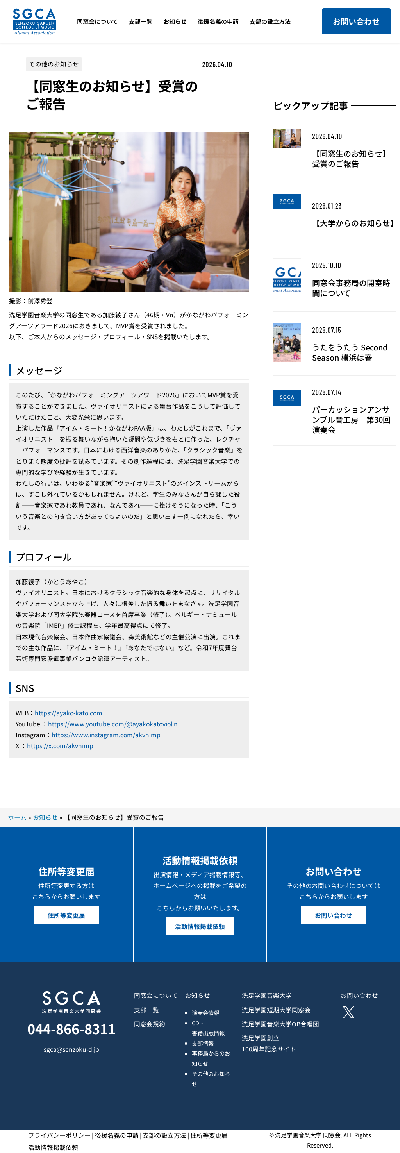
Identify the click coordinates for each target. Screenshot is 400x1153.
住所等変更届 (66, 914)
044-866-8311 (71, 1028)
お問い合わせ (356, 21)
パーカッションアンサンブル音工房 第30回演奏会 (351, 419)
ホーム (17, 817)
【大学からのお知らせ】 (354, 223)
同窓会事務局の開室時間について (351, 288)
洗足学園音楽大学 (267, 995)
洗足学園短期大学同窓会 (276, 1009)
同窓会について (156, 995)
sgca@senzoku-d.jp (71, 1049)
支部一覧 (146, 1009)
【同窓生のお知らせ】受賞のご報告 (351, 158)
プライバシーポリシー (59, 1135)
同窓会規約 (149, 1023)
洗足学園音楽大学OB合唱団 (280, 1023)
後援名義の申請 (117, 1135)
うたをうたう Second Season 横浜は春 (350, 352)
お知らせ (45, 817)
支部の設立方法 (164, 1135)
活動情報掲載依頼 (200, 925)
